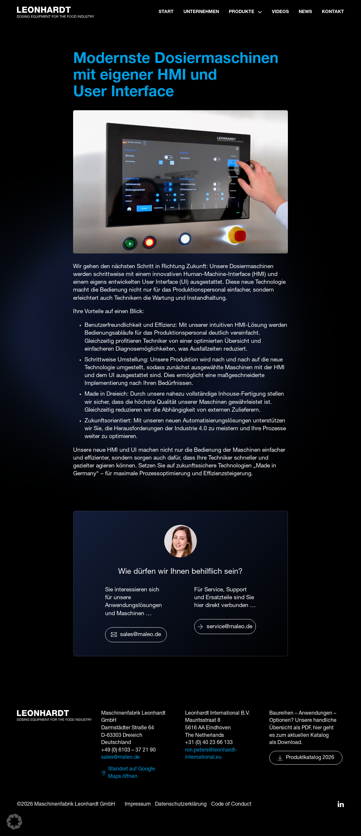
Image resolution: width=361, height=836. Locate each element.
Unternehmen (201, 11)
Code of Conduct (231, 804)
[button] (14, 821)
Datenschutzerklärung (181, 804)
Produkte (241, 11)
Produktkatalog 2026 (305, 757)
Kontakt (333, 11)
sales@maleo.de (136, 635)
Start (166, 11)
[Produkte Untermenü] (260, 12)
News (305, 11)
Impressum (138, 804)
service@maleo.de (224, 627)
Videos (280, 11)
